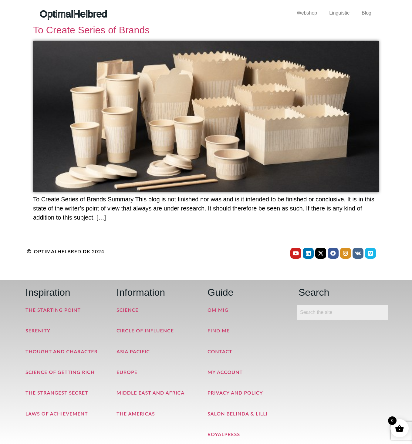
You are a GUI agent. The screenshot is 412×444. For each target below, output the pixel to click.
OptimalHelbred (73, 13)
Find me (219, 330)
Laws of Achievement (56, 413)
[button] (308, 13)
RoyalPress (224, 434)
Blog (366, 12)
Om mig (218, 310)
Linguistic (339, 12)
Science (127, 310)
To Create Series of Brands (91, 30)
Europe (127, 372)
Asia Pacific (133, 351)
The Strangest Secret (56, 392)
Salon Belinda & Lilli (238, 413)
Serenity (37, 330)
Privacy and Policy (235, 392)
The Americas (136, 413)
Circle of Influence (145, 330)
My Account (225, 372)
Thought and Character (61, 351)
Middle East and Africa (150, 392)
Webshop (307, 12)
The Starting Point (53, 310)
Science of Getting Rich (60, 372)
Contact (220, 351)
